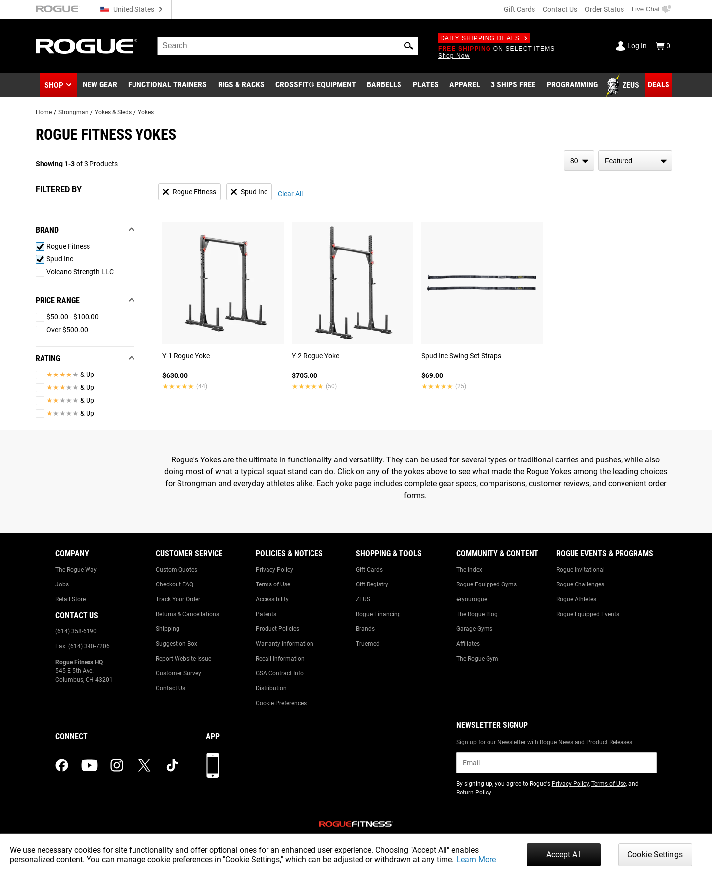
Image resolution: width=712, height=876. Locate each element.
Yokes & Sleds (113, 112)
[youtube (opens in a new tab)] (89, 765)
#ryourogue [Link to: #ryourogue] (471, 599)
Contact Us (560, 9)
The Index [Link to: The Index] (469, 569)
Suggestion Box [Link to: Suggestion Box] (176, 643)
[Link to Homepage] (86, 46)
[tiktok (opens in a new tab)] (172, 765)
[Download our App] (212, 765)
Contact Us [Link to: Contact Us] (170, 688)
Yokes (146, 112)
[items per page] (579, 160)
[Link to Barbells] (384, 85)
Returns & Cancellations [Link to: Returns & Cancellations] (187, 614)
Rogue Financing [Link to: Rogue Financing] (378, 614)
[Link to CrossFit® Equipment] (315, 85)
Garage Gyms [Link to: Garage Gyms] (474, 629)
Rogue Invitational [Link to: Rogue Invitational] (580, 569)
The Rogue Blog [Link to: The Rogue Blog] (477, 614)
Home (44, 112)
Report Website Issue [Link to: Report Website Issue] (183, 658)
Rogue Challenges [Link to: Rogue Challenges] (580, 584)
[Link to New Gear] (100, 85)
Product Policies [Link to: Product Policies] (277, 629)
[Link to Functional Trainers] (167, 85)
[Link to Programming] (572, 85)
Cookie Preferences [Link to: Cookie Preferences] (281, 703)
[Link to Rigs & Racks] (241, 85)
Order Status (604, 9)
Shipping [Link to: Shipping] (167, 629)
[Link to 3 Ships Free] (513, 85)
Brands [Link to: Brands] (365, 629)
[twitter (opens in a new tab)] (144, 765)
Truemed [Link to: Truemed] (368, 643)
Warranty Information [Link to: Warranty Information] (284, 643)
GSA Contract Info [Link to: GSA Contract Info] (280, 673)
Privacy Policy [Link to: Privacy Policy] (274, 569)
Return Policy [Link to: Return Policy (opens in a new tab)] (473, 792)
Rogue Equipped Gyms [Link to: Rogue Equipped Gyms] (486, 584)
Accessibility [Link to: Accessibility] (272, 599)
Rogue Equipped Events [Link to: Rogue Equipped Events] (587, 614)
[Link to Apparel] (464, 85)
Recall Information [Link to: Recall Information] (280, 658)
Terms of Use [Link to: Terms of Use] (273, 584)
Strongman (73, 112)
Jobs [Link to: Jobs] (62, 584)
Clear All (290, 194)
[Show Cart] (662, 46)
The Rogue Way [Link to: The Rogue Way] (76, 569)
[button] (409, 46)
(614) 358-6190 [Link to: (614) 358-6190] (76, 631)
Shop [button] (53, 85)
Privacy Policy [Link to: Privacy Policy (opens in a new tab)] (570, 783)
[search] (287, 46)
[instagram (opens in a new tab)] (116, 765)
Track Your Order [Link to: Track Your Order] (178, 599)
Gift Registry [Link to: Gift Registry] (372, 584)
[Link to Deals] (658, 85)
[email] (556, 762)
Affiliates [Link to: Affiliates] (468, 643)
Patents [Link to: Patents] (266, 614)
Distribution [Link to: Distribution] (271, 688)
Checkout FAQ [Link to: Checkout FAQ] (174, 584)
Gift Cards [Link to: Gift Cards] (369, 569)
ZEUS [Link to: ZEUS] (363, 599)
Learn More (476, 859)
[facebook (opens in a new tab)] (61, 765)
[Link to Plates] (426, 85)
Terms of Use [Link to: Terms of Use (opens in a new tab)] (608, 783)
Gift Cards (519, 9)
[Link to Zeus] (624, 85)
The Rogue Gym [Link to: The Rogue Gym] (477, 658)
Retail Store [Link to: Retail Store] (70, 599)
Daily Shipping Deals (484, 38)
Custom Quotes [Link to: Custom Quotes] (176, 569)
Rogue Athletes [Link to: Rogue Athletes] (576, 599)
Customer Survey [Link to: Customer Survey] (178, 673)
